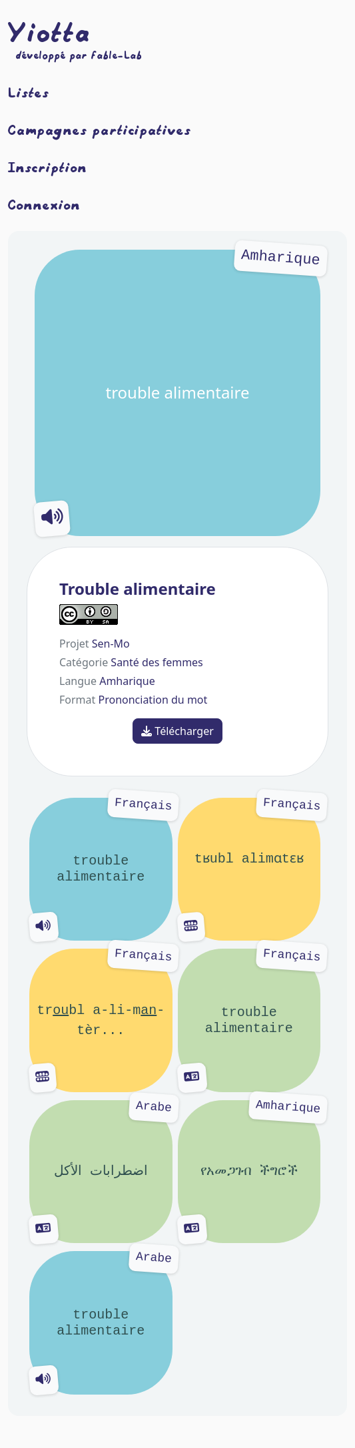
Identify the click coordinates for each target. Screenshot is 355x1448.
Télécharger (177, 731)
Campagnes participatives (99, 129)
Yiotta (49, 32)
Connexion (44, 204)
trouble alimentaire (177, 393)
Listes (28, 92)
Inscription (47, 167)
